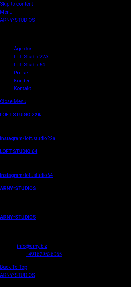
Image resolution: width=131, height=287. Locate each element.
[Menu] (6, 12)
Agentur (22, 48)
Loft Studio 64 (29, 64)
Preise (21, 73)
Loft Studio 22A (31, 56)
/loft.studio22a (28, 138)
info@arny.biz (32, 246)
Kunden (22, 81)
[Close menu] (13, 101)
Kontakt (22, 88)
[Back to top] (13, 267)
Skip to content (16, 4)
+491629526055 (44, 254)
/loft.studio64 (26, 175)
